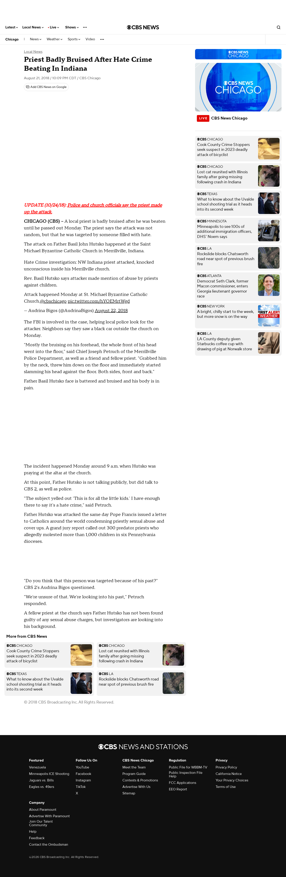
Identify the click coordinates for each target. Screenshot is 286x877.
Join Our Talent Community (41, 823)
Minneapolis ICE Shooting (49, 774)
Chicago (12, 39)
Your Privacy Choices (232, 780)
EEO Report (178, 789)
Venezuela (37, 767)
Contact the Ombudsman (48, 844)
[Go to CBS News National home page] (143, 27)
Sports (74, 39)
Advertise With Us (136, 787)
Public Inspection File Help (185, 774)
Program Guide (134, 774)
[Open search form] (279, 27)
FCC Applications (182, 783)
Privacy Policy (226, 767)
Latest (11, 27)
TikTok (81, 787)
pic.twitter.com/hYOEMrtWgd (99, 301)
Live (54, 27)
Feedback (36, 838)
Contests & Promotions (140, 780)
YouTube (82, 767)
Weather (54, 39)
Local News (33, 27)
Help (32, 831)
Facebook (83, 774)
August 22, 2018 (111, 311)
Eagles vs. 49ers (41, 787)
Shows (72, 27)
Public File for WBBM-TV (188, 767)
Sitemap (128, 793)
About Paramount (42, 809)
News (35, 39)
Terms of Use (226, 787)
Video (90, 39)
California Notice (229, 774)
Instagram (83, 780)
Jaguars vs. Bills (41, 780)
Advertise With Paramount (49, 816)
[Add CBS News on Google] (46, 87)
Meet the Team (134, 767)
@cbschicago (53, 301)
